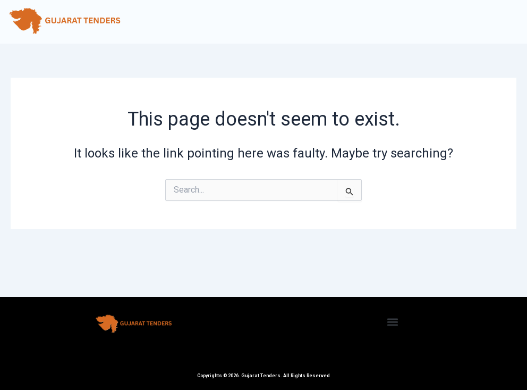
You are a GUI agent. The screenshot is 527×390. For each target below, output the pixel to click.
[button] (393, 321)
